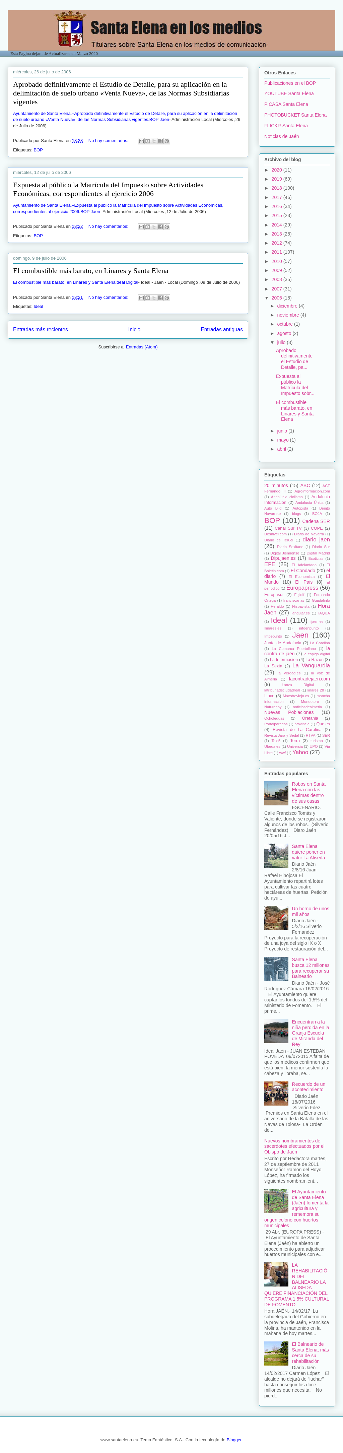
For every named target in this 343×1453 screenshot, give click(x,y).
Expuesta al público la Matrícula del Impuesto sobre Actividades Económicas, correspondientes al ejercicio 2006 (108, 189)
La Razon (314, 659)
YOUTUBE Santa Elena (289, 93)
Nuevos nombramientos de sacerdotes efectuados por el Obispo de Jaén (294, 1146)
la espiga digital (316, 654)
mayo (283, 440)
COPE (317, 528)
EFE (269, 564)
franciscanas (293, 600)
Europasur (274, 594)
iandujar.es (300, 613)
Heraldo (277, 606)
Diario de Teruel (278, 540)
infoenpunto (309, 628)
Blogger (234, 1439)
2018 (277, 188)
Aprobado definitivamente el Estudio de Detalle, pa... (294, 359)
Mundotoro (310, 702)
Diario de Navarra (309, 534)
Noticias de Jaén (281, 136)
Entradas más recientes (40, 329)
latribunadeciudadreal (282, 690)
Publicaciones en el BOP (290, 83)
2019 (277, 179)
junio (282, 431)
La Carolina (320, 643)
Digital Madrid (318, 553)
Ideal (38, 306)
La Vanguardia (311, 665)
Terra (295, 740)
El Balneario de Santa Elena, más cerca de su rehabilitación (310, 1352)
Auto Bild (272, 508)
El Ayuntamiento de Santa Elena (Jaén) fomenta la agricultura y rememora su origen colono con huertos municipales (296, 1208)
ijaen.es (317, 621)
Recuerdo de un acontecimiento (309, 1087)
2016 (277, 206)
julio (282, 342)
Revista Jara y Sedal (281, 735)
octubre (285, 324)
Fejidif (299, 595)
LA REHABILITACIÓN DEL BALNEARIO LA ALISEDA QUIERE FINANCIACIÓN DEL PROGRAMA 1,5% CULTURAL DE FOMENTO (296, 1284)
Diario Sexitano (290, 547)
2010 (277, 261)
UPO (314, 746)
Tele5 (275, 741)
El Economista (301, 577)
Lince (269, 696)
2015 (277, 215)
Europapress (302, 588)
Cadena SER (316, 521)
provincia (302, 724)
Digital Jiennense (284, 553)
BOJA (317, 514)
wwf (282, 753)
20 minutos (276, 485)
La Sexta (273, 666)
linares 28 (315, 690)
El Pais (304, 582)
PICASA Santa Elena (286, 104)
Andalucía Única (309, 503)
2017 (277, 197)
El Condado (303, 570)
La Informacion (284, 659)
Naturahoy (273, 707)
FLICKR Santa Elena (286, 125)
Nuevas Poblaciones (289, 712)
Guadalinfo (321, 600)
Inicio (134, 329)
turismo (317, 741)
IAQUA (324, 613)
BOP (38, 149)
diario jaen (316, 539)
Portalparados (276, 724)
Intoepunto (273, 636)
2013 (277, 234)
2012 (277, 243)
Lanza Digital (298, 685)
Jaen (300, 635)
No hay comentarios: (109, 140)
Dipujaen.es (283, 558)
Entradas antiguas (222, 329)
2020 (277, 170)
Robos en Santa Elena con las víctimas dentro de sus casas (309, 792)
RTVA (311, 735)
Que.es (323, 724)
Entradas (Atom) (142, 346)
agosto (284, 333)
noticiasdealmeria (307, 707)
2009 (277, 270)
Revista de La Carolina (297, 729)
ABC (305, 485)
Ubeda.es (272, 746)
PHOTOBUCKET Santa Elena (295, 115)
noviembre (288, 315)
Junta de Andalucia (282, 643)
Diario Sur (321, 547)
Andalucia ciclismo (287, 497)
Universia (295, 746)
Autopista (300, 508)
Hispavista (301, 606)
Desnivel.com (275, 534)
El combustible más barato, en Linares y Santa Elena (90, 270)
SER (326, 735)
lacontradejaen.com (309, 678)
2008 (277, 279)
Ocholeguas (274, 718)
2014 (277, 224)
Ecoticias (316, 558)
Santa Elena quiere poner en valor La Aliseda (308, 852)
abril (282, 449)
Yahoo (300, 752)
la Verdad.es (289, 673)
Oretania (310, 718)
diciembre (288, 306)
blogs (296, 514)
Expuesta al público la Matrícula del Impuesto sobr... (295, 385)
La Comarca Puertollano (294, 649)
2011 (277, 252)
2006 (277, 298)
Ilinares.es (272, 628)
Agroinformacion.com (312, 491)
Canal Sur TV (288, 528)
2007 (277, 288)
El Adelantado (304, 565)
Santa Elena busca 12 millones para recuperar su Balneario (311, 968)
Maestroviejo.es (296, 696)
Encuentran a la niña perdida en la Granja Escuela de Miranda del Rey (310, 1033)
